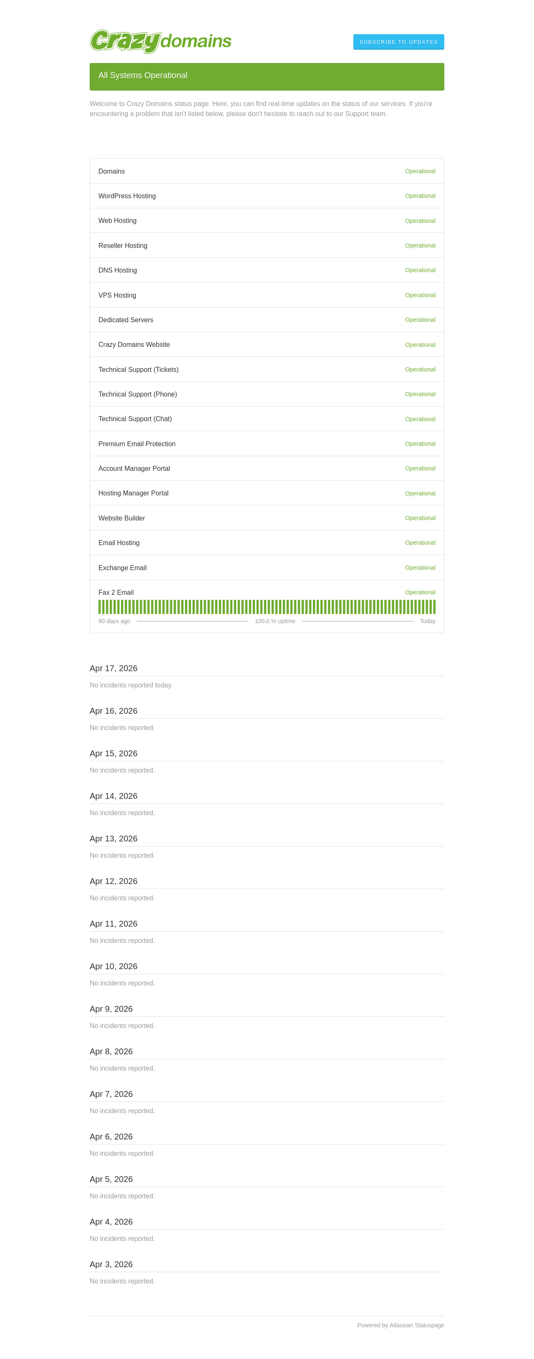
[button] (398, 42)
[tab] (99, 607)
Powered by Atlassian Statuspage (400, 1325)
